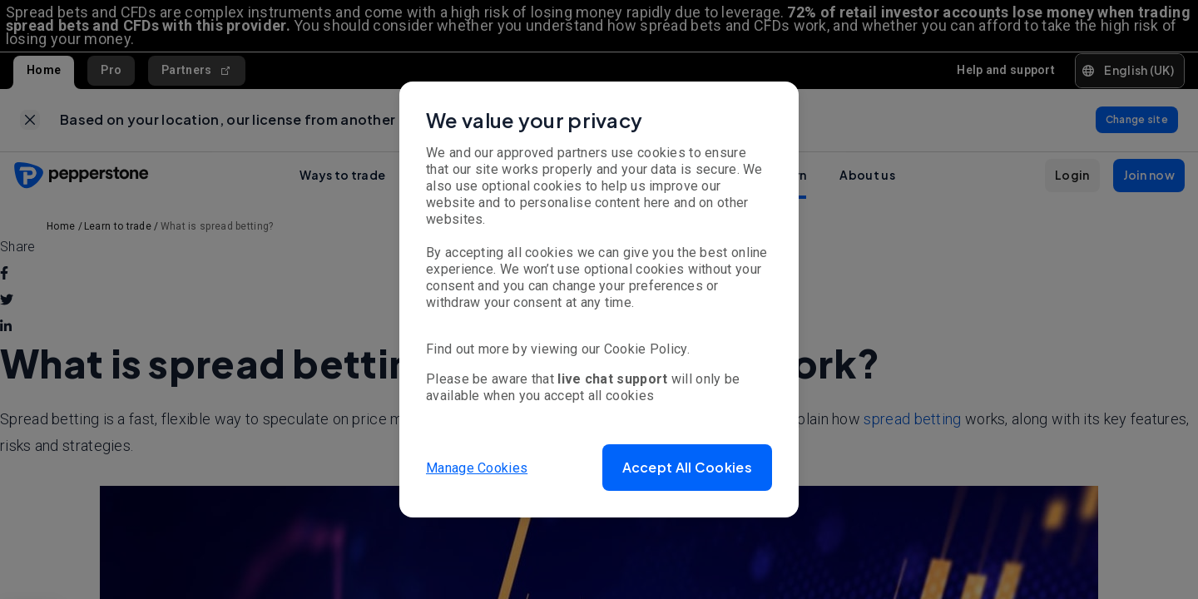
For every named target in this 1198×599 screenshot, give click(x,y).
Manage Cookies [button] (476, 467)
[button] (687, 467)
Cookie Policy (645, 349)
